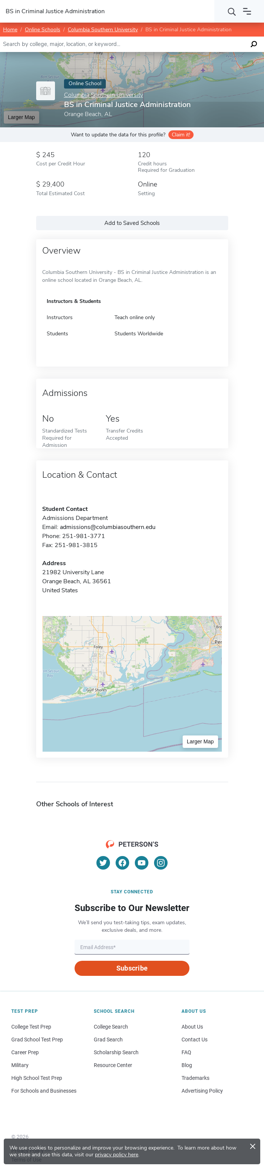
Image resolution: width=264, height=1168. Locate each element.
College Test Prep (31, 1027)
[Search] (232, 11)
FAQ (186, 1052)
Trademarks (195, 1078)
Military (20, 1065)
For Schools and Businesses (43, 1091)
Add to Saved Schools (132, 223)
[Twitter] (103, 863)
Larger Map (21, 117)
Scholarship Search (116, 1052)
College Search (111, 1027)
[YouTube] (141, 863)
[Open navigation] (247, 11)
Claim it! (181, 134)
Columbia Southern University (103, 29)
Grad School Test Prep (37, 1040)
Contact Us (195, 1040)
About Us (192, 1027)
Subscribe (132, 968)
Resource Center (113, 1065)
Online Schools (42, 29)
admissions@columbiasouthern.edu (108, 527)
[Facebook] (122, 863)
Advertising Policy (202, 1091)
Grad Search (108, 1040)
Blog (187, 1065)
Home (10, 29)
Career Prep (25, 1052)
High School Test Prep (36, 1078)
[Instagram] (161, 863)
